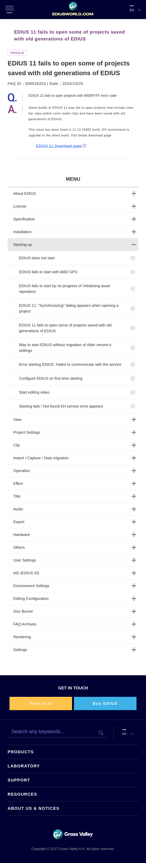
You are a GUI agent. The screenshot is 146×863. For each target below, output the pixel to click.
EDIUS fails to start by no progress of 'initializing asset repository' (64, 289)
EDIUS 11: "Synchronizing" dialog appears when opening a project (68, 308)
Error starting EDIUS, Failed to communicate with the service (70, 364)
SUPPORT (19, 780)
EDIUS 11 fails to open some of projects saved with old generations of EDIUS (65, 328)
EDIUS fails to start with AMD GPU (48, 272)
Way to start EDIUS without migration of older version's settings (65, 348)
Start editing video (34, 392)
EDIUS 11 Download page (59, 146)
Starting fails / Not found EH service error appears (61, 406)
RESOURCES (22, 794)
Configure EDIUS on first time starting (50, 378)
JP (139, 10)
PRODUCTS (21, 751)
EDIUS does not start (37, 258)
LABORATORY (24, 766)
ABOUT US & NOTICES (33, 808)
